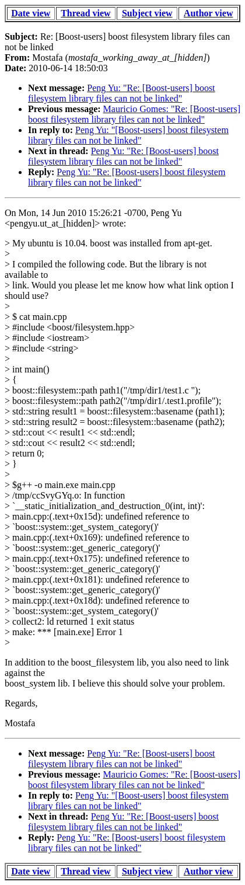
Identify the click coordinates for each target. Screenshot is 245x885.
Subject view (147, 13)
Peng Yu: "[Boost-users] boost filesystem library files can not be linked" (128, 135)
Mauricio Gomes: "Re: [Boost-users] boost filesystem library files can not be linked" (134, 114)
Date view (30, 13)
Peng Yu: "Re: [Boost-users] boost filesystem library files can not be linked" (121, 93)
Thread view (85, 13)
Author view (208, 13)
